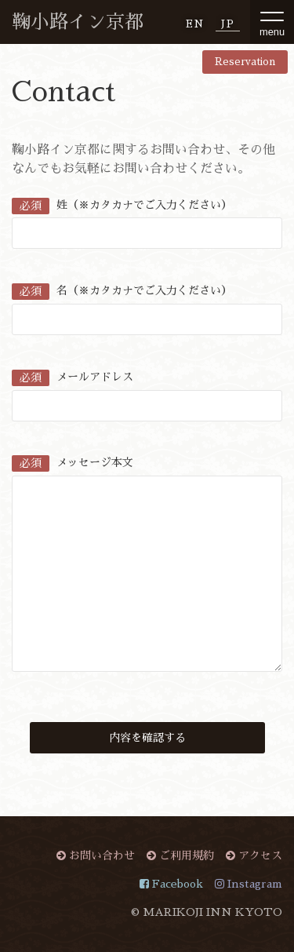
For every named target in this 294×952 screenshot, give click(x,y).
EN (195, 24)
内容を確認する (147, 737)
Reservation (245, 62)
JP (227, 24)
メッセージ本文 (72, 462)
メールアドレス (72, 376)
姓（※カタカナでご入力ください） (122, 204)
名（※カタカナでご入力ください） (122, 290)
